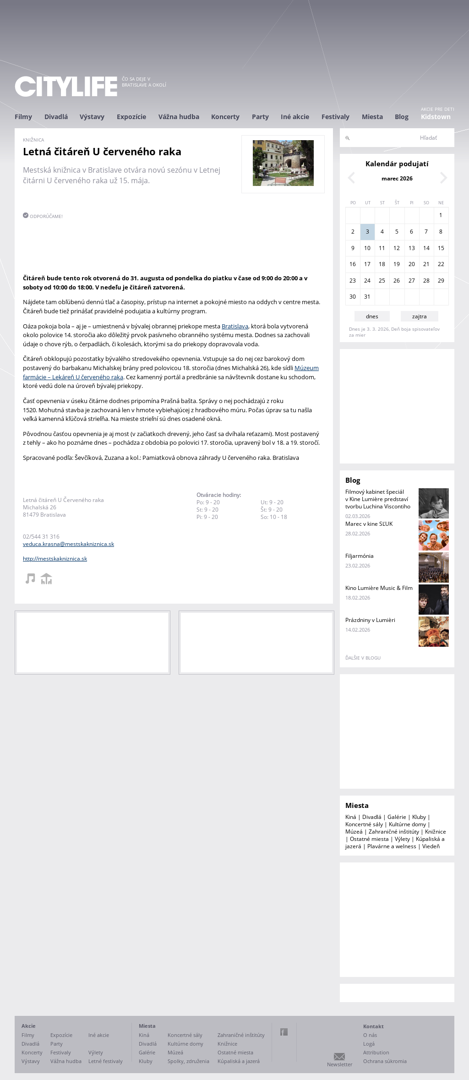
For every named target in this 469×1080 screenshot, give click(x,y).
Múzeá (354, 831)
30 (352, 296)
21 (426, 264)
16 (352, 264)
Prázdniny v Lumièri (370, 620)
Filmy (23, 116)
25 (382, 280)
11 (382, 248)
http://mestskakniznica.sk (55, 558)
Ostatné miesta (369, 839)
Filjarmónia (359, 556)
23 (352, 280)
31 (367, 296)
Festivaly (335, 116)
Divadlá (56, 116)
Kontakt (373, 1026)
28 (426, 280)
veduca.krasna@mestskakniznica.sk (68, 544)
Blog (402, 116)
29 (441, 280)
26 (396, 280)
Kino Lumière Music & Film (379, 588)
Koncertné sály (364, 824)
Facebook (284, 1032)
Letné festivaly (105, 1061)
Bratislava (235, 326)
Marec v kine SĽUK (369, 524)
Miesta (372, 116)
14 (426, 248)
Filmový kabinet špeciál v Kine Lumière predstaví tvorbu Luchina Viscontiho (377, 499)
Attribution (376, 1052)
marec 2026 (397, 178)
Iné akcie (295, 116)
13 (412, 248)
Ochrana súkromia (385, 1061)
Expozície (131, 116)
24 (367, 280)
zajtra (419, 316)
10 (367, 248)
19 (396, 264)
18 (382, 264)
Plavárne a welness (391, 846)
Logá (369, 1043)
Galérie (396, 817)
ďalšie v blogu (363, 658)
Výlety (402, 839)
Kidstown (436, 116)
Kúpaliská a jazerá (239, 1061)
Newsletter (339, 1064)
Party (260, 116)
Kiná (350, 817)
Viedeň (431, 846)
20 (412, 264)
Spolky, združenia (188, 1061)
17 (367, 264)
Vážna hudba (178, 116)
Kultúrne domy (407, 824)
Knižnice (435, 831)
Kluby (419, 817)
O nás (370, 1034)
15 (441, 248)
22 (441, 264)
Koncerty (225, 116)
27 (412, 280)
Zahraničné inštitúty (394, 831)
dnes (372, 316)
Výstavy (92, 116)
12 (396, 248)
